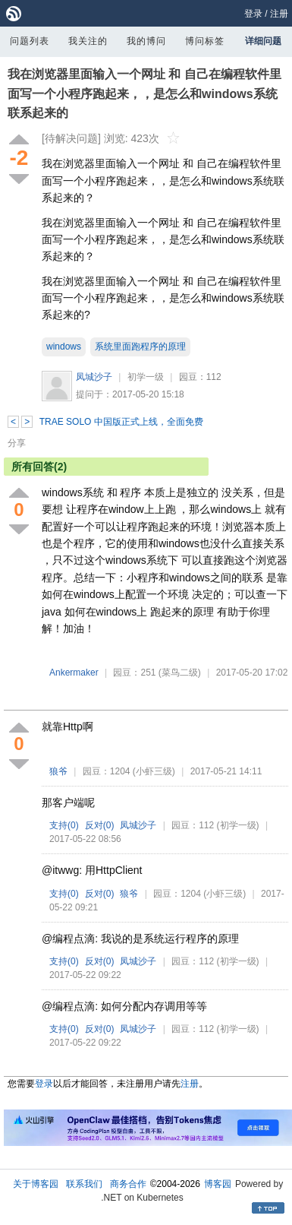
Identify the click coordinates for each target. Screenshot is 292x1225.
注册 (279, 13)
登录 (253, 13)
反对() (100, 825)
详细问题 (263, 41)
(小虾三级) (154, 771)
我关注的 (88, 41)
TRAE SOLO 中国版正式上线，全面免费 (121, 421)
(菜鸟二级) (180, 672)
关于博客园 (35, 1184)
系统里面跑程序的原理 (140, 346)
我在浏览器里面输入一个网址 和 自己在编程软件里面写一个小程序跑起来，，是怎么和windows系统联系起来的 (144, 93)
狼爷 (58, 771)
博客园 (217, 1184)
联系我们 (84, 1184)
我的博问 (146, 41)
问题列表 (29, 41)
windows (63, 346)
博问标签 (204, 41)
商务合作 (128, 1184)
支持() (64, 825)
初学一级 (145, 377)
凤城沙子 (94, 377)
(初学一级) (238, 825)
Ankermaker (74, 672)
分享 (17, 443)
